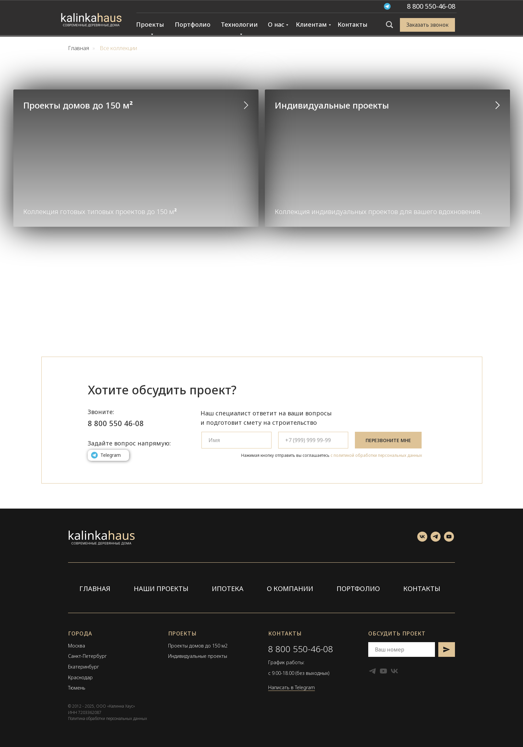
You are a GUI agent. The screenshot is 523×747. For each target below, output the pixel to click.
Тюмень (76, 688)
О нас (276, 24)
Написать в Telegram (291, 687)
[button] (427, 25)
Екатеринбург (83, 667)
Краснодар (80, 677)
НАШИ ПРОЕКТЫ (161, 588)
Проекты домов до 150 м (78, 105)
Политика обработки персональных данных (107, 718)
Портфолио (192, 24)
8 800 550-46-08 (300, 649)
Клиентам (311, 24)
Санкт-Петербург (87, 656)
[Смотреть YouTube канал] (449, 540)
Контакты (353, 24)
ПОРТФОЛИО (358, 588)
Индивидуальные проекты (332, 105)
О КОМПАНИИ (290, 588)
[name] (236, 440)
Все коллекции (118, 48)
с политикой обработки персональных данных (376, 455)
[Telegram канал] (436, 540)
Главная (78, 48)
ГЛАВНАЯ (94, 588)
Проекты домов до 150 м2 (197, 645)
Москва (76, 645)
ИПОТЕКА (227, 588)
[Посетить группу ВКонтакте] (422, 540)
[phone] (313, 440)
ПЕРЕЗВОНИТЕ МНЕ (388, 440)
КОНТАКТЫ (421, 588)
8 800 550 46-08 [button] (116, 423)
